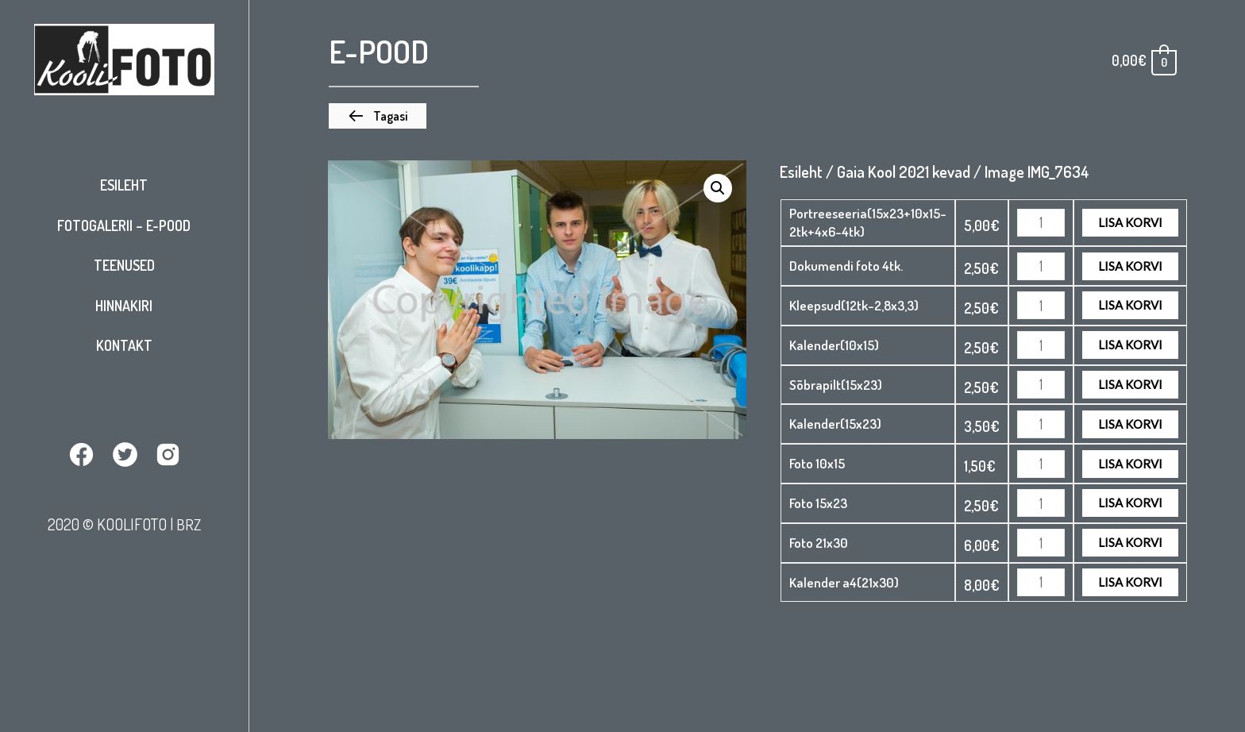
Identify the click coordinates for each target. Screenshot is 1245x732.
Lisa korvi (1130, 222)
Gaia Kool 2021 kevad (903, 171)
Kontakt (124, 345)
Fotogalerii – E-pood (124, 225)
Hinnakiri (123, 305)
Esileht (124, 185)
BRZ (188, 523)
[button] (377, 116)
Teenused (124, 265)
